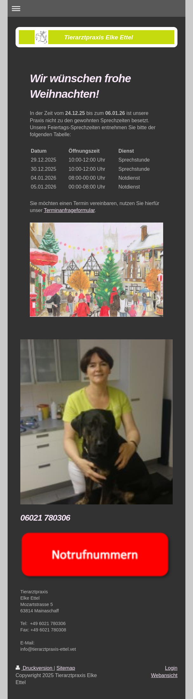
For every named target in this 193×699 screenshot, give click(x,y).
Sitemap (66, 668)
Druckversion (35, 668)
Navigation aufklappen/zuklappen (96, 8)
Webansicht (164, 675)
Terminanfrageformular (69, 210)
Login (171, 668)
